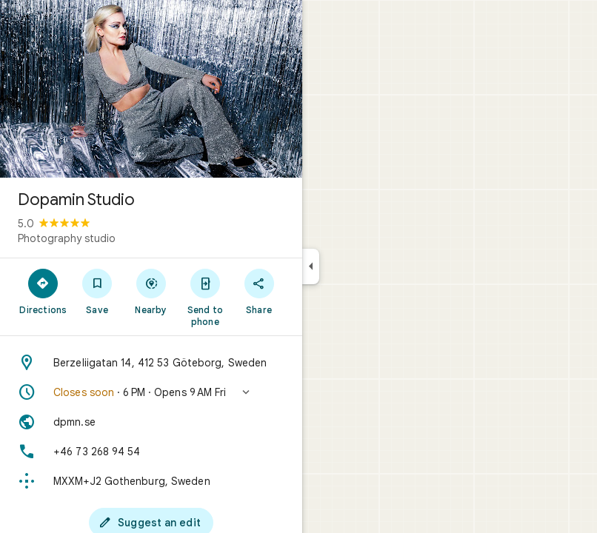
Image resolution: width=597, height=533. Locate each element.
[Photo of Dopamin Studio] (151, 89)
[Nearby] (151, 291)
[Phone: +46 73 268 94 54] (151, 451)
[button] (151, 392)
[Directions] (43, 291)
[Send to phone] (205, 297)
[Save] (97, 291)
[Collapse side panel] (310, 266)
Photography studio (67, 238)
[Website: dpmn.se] (151, 422)
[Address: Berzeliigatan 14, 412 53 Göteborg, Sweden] (151, 363)
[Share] (259, 291)
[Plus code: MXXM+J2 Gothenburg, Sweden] (151, 481)
